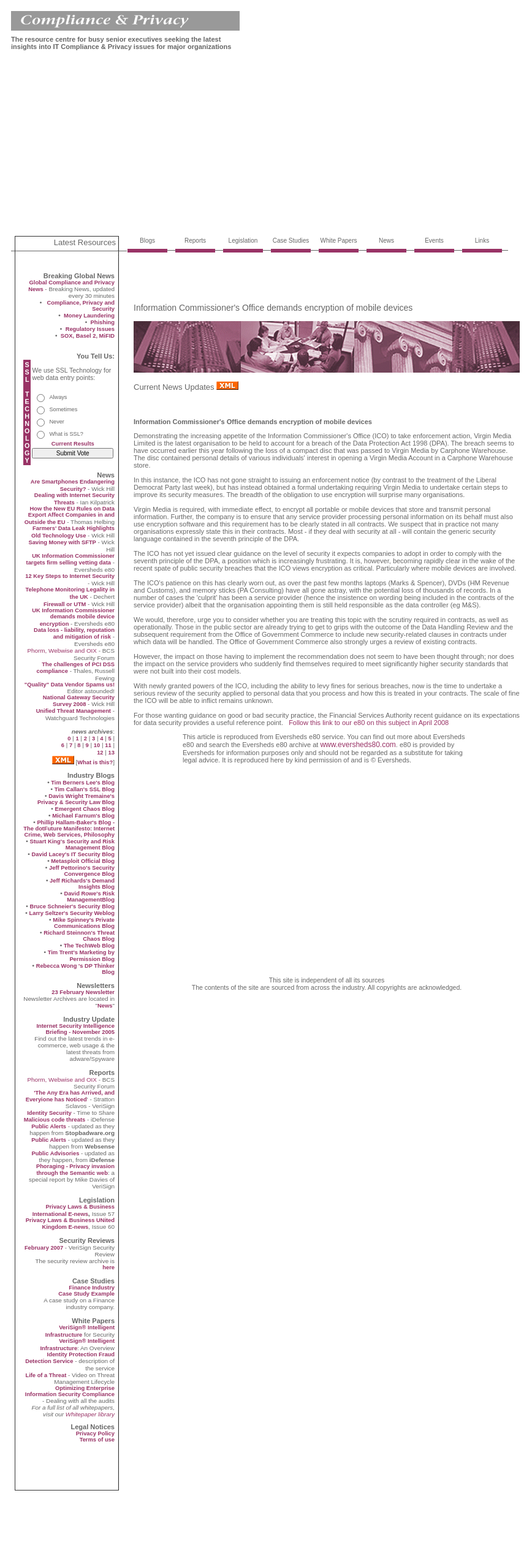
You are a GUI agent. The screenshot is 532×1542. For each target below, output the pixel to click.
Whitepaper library (90, 1414)
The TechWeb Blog (89, 946)
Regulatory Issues (90, 329)
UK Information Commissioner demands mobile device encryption (73, 617)
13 (111, 753)
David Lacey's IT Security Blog (73, 854)
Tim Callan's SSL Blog (85, 789)
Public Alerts (48, 1126)
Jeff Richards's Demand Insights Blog (82, 884)
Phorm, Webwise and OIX (61, 650)
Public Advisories (55, 1153)
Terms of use (97, 1440)
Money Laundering (89, 316)
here (108, 1267)
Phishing (103, 322)
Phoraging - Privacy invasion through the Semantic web (75, 1169)
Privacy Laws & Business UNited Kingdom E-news (70, 1223)
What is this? (95, 762)
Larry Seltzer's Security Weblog (72, 913)
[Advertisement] (232, 146)
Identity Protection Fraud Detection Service (70, 1357)
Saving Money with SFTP (62, 542)
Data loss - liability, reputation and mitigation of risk (74, 633)
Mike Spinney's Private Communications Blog (84, 923)
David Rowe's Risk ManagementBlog (89, 897)
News (104, 1006)
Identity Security (49, 1113)
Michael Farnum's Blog (83, 816)
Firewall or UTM (65, 604)
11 (108, 745)
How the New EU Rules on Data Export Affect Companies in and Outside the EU (70, 515)
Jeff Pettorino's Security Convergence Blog (82, 871)
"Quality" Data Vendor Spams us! (70, 685)
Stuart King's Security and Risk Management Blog (72, 844)
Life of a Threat (45, 1375)
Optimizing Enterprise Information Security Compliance (70, 1391)
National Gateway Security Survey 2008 (79, 700)
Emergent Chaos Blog (85, 809)
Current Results (72, 444)
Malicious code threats (55, 1120)
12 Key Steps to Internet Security (70, 576)
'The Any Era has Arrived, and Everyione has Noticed (70, 1096)
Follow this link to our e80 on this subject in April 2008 (369, 722)
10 (97, 745)
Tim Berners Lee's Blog (83, 783)
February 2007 (45, 1248)
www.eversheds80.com (357, 744)
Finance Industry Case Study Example (86, 1291)
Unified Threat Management (73, 711)
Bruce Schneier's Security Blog (72, 906)
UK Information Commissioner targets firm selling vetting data (70, 559)
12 (100, 753)
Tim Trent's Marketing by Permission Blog (81, 955)
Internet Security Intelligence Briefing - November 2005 (75, 1029)
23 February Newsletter (83, 992)
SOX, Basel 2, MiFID (88, 336)
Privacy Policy (95, 1433)
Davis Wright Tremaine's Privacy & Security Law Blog (76, 799)
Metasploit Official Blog (83, 861)
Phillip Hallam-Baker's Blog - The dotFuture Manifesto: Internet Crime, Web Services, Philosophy (69, 828)
